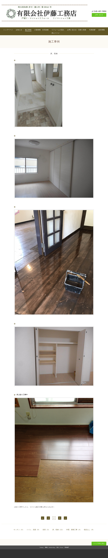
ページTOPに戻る (98, 543)
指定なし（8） (89, 529)
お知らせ (19, 30)
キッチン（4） (19, 529)
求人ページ (55, 33)
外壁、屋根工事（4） (74, 529)
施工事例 (28, 30)
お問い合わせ (99, 15)
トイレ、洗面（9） (33, 529)
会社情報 (101, 30)
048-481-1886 (100, 11)
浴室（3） (46, 529)
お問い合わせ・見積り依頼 (76, 30)
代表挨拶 (92, 30)
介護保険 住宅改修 (41, 30)
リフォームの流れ (58, 30)
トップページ (8, 30)
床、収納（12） (58, 529)
